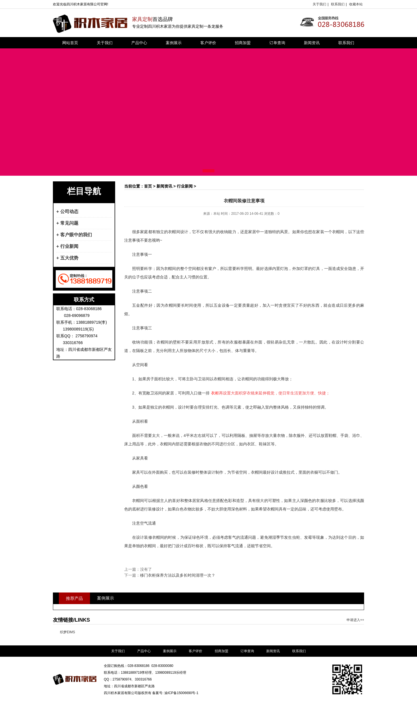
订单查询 (277, 42)
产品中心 (139, 42)
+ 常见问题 (67, 223)
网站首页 (70, 42)
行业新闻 (185, 186)
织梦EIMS (67, 632)
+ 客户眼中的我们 (74, 234)
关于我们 (319, 4)
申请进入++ (355, 620)
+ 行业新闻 (67, 246)
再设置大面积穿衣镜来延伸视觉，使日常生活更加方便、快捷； (270, 393)
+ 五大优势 (67, 258)
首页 (148, 186)
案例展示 (174, 42)
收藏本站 (356, 4)
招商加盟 (243, 42)
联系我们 (338, 4)
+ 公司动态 (67, 211)
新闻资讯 (312, 42)
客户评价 (208, 42)
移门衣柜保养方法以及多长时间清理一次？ (177, 575)
